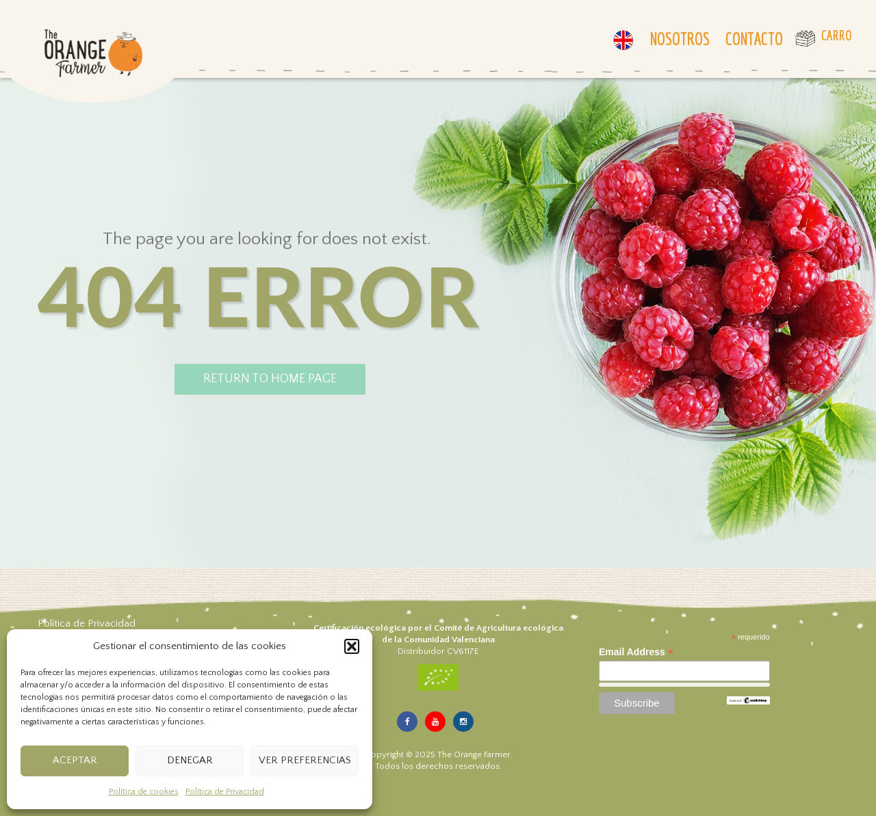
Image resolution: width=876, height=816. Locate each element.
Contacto (754, 39)
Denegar (190, 760)
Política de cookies (144, 791)
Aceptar (75, 760)
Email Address (636, 652)
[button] (352, 646)
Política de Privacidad (224, 791)
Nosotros (680, 39)
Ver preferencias (305, 760)
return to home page (270, 379)
